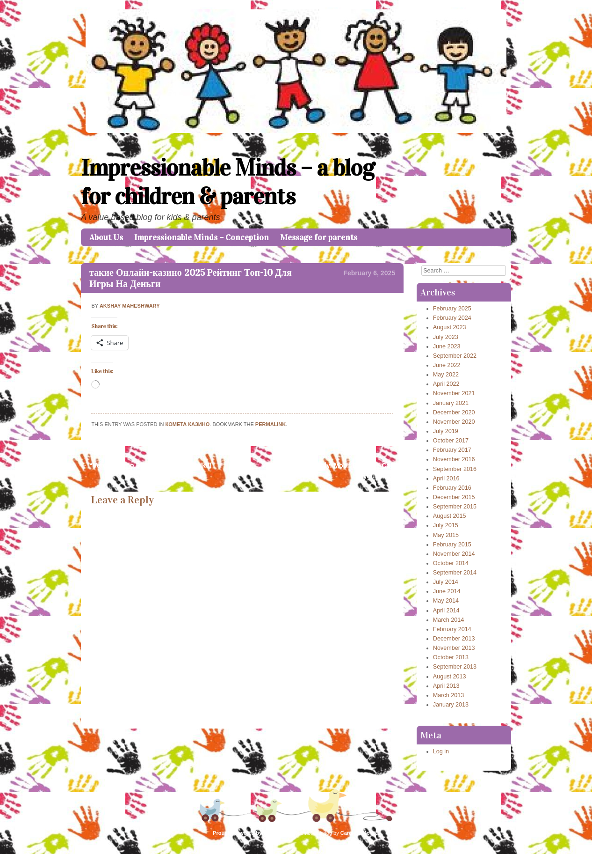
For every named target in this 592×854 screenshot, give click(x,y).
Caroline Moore (359, 833)
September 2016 (454, 469)
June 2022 (447, 365)
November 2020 (454, 422)
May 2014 (446, 600)
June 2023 (447, 346)
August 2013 (449, 676)
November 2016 (454, 459)
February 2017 (452, 450)
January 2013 (451, 704)
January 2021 (451, 403)
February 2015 (452, 544)
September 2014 (454, 572)
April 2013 (446, 686)
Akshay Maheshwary (130, 306)
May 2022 (446, 374)
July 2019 (445, 431)
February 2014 (452, 629)
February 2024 (452, 318)
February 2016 (452, 488)
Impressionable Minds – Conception (201, 237)
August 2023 (449, 327)
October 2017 (451, 440)
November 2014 (454, 554)
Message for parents (318, 237)
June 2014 (447, 591)
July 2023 (445, 337)
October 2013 (451, 657)
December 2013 (454, 638)
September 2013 (454, 666)
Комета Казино (188, 424)
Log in (441, 751)
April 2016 (446, 478)
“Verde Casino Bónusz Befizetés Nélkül (146, 465)
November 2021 (454, 393)
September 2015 (454, 506)
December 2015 (454, 497)
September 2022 (454, 356)
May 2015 (446, 535)
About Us (106, 237)
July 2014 (445, 582)
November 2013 (454, 648)
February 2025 (452, 308)
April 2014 (446, 610)
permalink (270, 424)
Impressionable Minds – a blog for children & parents (228, 182)
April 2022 (446, 384)
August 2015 (449, 516)
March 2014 (448, 620)
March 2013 (448, 695)
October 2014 (451, 563)
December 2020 (454, 412)
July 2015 (445, 525)
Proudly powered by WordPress (251, 833)
